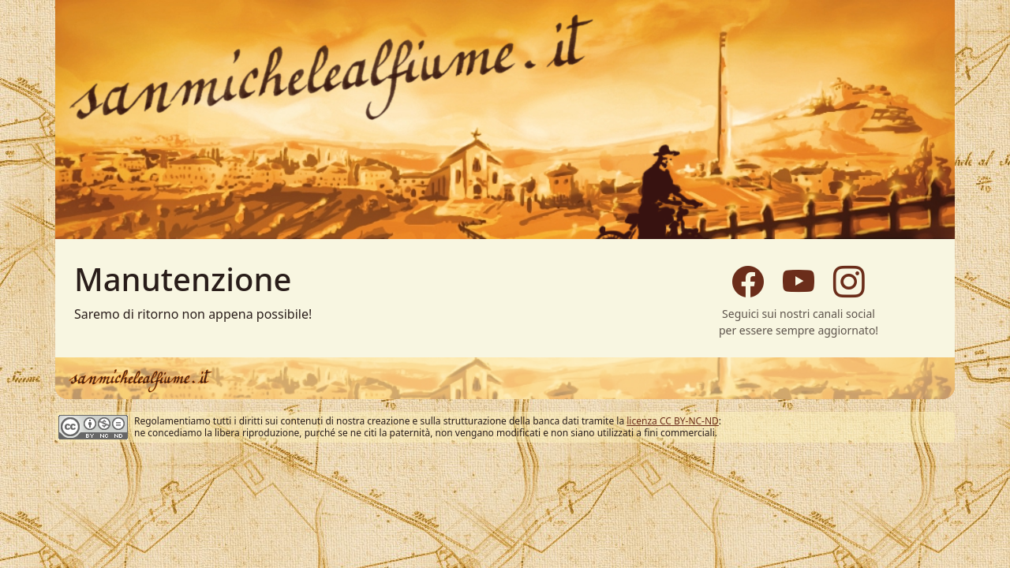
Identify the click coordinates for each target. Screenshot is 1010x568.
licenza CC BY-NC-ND (673, 421)
